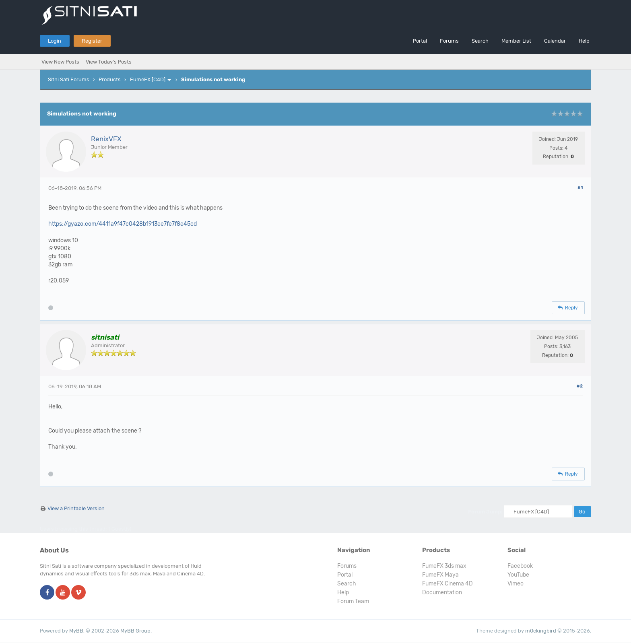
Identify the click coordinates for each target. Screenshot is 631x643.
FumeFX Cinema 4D (447, 583)
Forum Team (353, 601)
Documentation (442, 592)
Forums (449, 41)
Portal (420, 41)
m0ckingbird (540, 631)
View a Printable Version (76, 508)
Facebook (520, 566)
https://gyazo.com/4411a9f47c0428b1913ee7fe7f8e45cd (122, 224)
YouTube (518, 574)
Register (92, 41)
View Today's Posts (109, 62)
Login (54, 41)
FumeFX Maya (440, 574)
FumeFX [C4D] (147, 79)
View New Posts (60, 62)
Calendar (555, 41)
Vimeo (515, 583)
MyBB (76, 631)
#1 (580, 187)
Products (110, 79)
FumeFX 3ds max (444, 566)
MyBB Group (135, 631)
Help (584, 41)
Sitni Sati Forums (68, 79)
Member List (516, 41)
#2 (580, 386)
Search (480, 41)
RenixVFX (106, 139)
